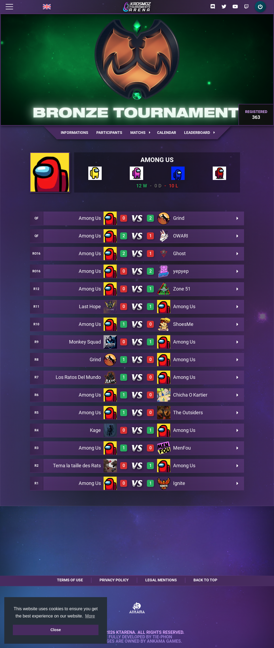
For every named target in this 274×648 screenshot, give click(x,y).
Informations (74, 132)
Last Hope (90, 306)
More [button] (90, 616)
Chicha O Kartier (190, 395)
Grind (178, 218)
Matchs (140, 132)
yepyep (181, 271)
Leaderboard (199, 132)
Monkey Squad (85, 342)
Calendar (166, 132)
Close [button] (55, 630)
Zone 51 (182, 289)
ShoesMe (183, 324)
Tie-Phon (162, 637)
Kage (95, 430)
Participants (109, 132)
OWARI (180, 236)
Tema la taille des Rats (77, 465)
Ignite (179, 483)
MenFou (182, 448)
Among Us (157, 160)
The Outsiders (188, 412)
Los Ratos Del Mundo (78, 377)
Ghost (179, 253)
